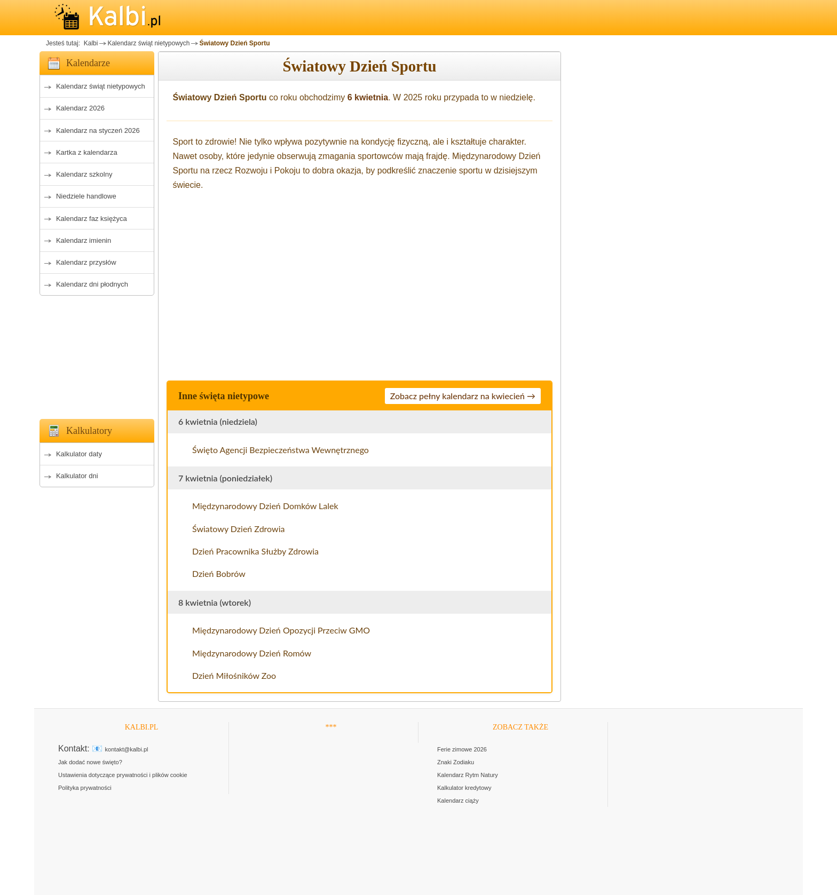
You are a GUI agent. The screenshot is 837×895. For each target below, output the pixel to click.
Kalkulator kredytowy (464, 788)
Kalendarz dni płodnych (92, 284)
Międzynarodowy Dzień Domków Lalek (265, 506)
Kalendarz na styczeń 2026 (98, 130)
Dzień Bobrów (219, 573)
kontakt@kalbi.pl (126, 749)
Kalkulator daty (79, 454)
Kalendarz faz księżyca (91, 219)
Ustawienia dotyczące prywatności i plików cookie (122, 775)
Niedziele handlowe (86, 196)
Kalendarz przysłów (86, 262)
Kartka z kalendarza (86, 152)
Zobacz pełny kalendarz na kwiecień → (462, 396)
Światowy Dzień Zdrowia (238, 529)
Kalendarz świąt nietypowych (148, 43)
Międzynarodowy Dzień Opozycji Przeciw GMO (281, 630)
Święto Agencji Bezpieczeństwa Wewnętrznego (280, 450)
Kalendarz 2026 (80, 108)
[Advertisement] (97, 354)
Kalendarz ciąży (458, 800)
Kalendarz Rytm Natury (467, 775)
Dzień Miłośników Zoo (234, 675)
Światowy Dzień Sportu (234, 43)
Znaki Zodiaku (455, 762)
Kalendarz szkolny (84, 174)
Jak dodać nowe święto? (90, 762)
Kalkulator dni (77, 476)
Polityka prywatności (85, 788)
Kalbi (90, 43)
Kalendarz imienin (83, 240)
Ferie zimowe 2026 (462, 749)
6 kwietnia (368, 97)
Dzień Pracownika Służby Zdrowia (255, 551)
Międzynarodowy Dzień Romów (251, 653)
